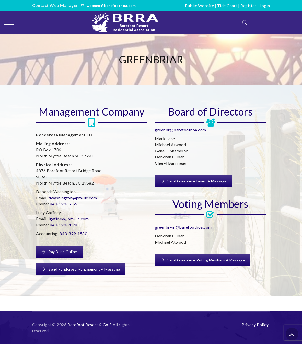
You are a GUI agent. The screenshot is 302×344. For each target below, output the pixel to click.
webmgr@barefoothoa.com (111, 5)
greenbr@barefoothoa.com (180, 129)
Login (265, 5)
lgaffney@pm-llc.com (69, 218)
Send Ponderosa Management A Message (80, 269)
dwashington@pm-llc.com (73, 197)
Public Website (199, 5)
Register (248, 5)
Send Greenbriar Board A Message (193, 181)
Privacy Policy (255, 324)
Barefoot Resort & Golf (89, 324)
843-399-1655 (63, 203)
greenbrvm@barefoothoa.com (183, 227)
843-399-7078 (63, 224)
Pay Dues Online (59, 251)
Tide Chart (227, 5)
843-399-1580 (73, 233)
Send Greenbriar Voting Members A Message (202, 260)
